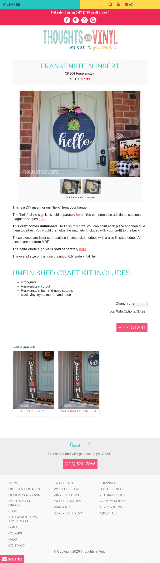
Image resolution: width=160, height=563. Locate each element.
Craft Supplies (67, 501)
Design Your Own (24, 495)
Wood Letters (67, 489)
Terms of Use (111, 507)
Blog (13, 511)
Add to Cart (132, 327)
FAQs (12, 539)
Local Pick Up (112, 489)
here (79, 214)
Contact (16, 545)
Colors (15, 533)
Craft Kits (63, 483)
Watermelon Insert (78, 411)
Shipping (107, 483)
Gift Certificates (24, 489)
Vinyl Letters (66, 495)
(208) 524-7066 (80, 464)
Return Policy (112, 495)
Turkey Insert (33, 411)
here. (42, 219)
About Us (108, 513)
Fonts (14, 527)
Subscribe (12, 559)
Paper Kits (63, 507)
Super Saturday (68, 513)
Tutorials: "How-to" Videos (24, 519)
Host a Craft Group (20, 503)
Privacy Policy (112, 501)
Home (13, 483)
